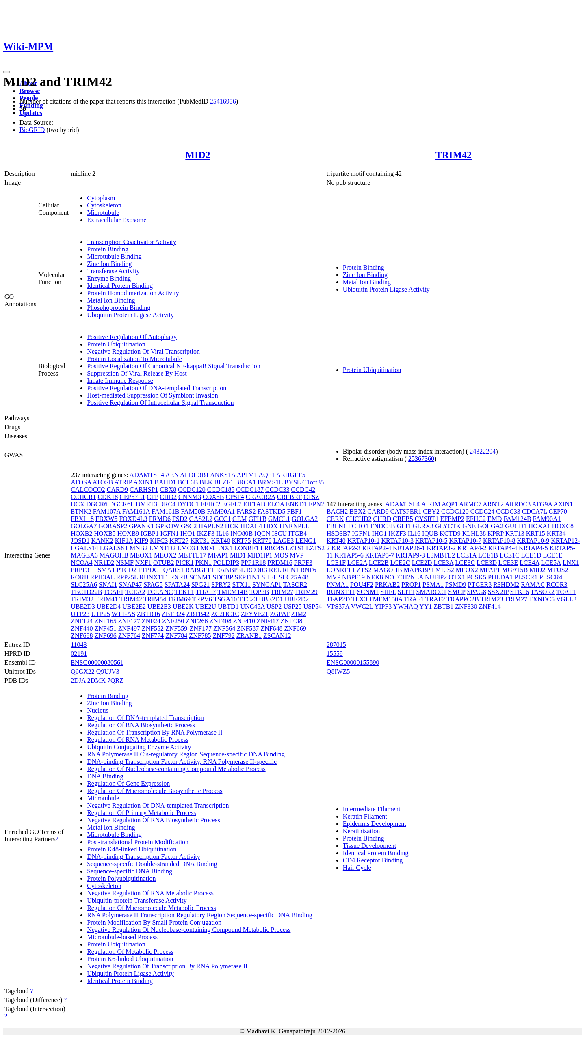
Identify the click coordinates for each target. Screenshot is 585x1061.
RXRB (179, 577)
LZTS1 (295, 548)
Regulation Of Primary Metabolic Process (141, 812)
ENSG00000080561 (97, 662)
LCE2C (400, 562)
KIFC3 (159, 540)
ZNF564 (224, 628)
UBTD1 (228, 606)
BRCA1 (245, 482)
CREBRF (289, 496)
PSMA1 (104, 569)
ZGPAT (280, 613)
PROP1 (411, 584)
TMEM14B (232, 591)
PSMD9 (455, 584)
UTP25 (100, 613)
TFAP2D (338, 599)
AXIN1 (143, 482)
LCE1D (531, 555)
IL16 (222, 533)
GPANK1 (141, 526)
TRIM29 (306, 591)
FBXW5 (106, 518)
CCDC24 (482, 511)
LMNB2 (136, 548)
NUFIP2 (436, 577)
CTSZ (311, 496)
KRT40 (220, 540)
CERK (335, 518)
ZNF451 (105, 628)
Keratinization (361, 831)
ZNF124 (82, 621)
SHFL (269, 577)
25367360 (421, 458)
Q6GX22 (83, 671)
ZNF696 (105, 635)
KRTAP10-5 (431, 540)
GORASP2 (112, 526)
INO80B (241, 533)
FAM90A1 (221, 511)
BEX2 (357, 511)
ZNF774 (153, 635)
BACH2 (337, 511)
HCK (232, 526)
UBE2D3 (83, 606)
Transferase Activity (113, 271)
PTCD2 (126, 569)
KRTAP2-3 (346, 548)
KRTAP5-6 (349, 555)
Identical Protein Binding (120, 285)
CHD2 (168, 496)
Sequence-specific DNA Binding (129, 871)
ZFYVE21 (255, 613)
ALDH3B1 (194, 474)
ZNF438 (291, 621)
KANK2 (102, 540)
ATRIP (123, 482)
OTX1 (456, 577)
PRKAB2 (387, 584)
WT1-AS (123, 613)
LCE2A (357, 562)
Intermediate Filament (372, 809)
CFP (152, 496)
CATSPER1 (405, 511)
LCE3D (487, 562)
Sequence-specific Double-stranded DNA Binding (152, 863)
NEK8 (374, 577)
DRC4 (167, 504)
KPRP (495, 533)
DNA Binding (105, 776)
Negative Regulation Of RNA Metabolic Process (150, 893)
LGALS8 (112, 548)
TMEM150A (386, 599)
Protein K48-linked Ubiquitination (131, 849)
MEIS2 (444, 569)
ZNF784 (176, 635)
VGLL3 (566, 599)
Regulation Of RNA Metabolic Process (137, 739)
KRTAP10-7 (465, 540)
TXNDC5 (542, 599)
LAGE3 (283, 540)
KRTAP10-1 (363, 540)
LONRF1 (246, 548)
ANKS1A (222, 474)
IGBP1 (149, 533)
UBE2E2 (134, 606)
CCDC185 (221, 489)
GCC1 (222, 518)
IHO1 (187, 533)
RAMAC (533, 584)
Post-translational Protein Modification (137, 841)
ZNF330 (466, 606)
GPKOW (167, 526)
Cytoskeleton (104, 205)
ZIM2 (298, 613)
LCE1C (510, 555)
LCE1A (467, 555)
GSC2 (189, 526)
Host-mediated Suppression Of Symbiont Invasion (152, 395)
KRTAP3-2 (441, 548)
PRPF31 (81, 569)
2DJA (78, 680)
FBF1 (294, 511)
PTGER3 (480, 584)
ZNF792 (224, 635)
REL (275, 569)
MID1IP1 (259, 555)
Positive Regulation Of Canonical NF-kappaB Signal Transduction (173, 366)
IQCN (262, 533)
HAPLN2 (210, 526)
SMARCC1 (431, 591)
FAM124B (517, 518)
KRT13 (514, 533)
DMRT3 (146, 504)
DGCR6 (96, 504)
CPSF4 (234, 496)
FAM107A (107, 511)
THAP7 (206, 591)
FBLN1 (337, 526)
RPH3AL (102, 577)
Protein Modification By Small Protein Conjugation (154, 922)
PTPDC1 (150, 569)
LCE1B (488, 555)
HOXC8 (563, 526)
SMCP (456, 591)
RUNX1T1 (153, 577)
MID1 (238, 555)
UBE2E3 (159, 606)
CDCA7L (534, 511)
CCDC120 (192, 489)
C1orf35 (313, 482)
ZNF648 (271, 628)
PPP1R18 (253, 562)
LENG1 (305, 540)
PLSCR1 (525, 577)
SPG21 (200, 584)
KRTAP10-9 (533, 540)
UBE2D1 (271, 599)
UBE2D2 (297, 599)
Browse (30, 90)
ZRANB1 (249, 635)
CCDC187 (250, 489)
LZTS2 (315, 548)
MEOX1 (141, 555)
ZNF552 (153, 628)
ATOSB (103, 482)
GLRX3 (422, 526)
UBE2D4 (109, 606)
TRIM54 (154, 599)
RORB (80, 577)
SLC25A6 (84, 584)
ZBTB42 (198, 613)
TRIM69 (179, 599)
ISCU (279, 533)
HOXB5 (105, 533)
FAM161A (136, 511)
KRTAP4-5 (533, 548)
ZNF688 (82, 635)
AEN (172, 474)
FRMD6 (160, 518)
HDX (271, 526)
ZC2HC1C (225, 613)
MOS (281, 555)
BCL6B (188, 482)
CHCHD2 (359, 518)
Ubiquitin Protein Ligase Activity (130, 314)
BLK (205, 482)
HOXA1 (539, 526)
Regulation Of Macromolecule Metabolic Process (151, 907)
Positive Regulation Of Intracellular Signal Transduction (160, 402)
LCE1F (336, 562)
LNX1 (224, 548)
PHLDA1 (500, 577)
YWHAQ (405, 606)
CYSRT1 (427, 518)
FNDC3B (382, 526)
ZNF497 (129, 628)
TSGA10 (225, 599)
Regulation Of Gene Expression (128, 783)
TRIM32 (82, 599)
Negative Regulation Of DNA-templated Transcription (158, 805)
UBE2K (183, 606)
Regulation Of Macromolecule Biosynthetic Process (154, 790)
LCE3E (508, 562)
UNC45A (252, 606)
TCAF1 (114, 591)
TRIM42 (454, 154)
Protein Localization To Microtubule (134, 358)
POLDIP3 (226, 562)
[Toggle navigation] (6, 72)
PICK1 (184, 562)
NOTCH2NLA (404, 577)
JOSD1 (80, 540)
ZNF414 (490, 606)
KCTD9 (450, 533)
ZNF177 (129, 621)
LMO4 (205, 548)
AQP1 (266, 474)
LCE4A (530, 562)
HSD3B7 (339, 533)
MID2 (197, 154)
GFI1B (257, 518)
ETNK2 (81, 511)
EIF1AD (254, 504)
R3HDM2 (506, 584)
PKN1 (203, 562)
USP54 (312, 606)
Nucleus (97, 710)
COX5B (213, 496)
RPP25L (127, 577)
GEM (239, 518)
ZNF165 (105, 621)
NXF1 (143, 562)
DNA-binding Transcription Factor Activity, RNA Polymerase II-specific (182, 761)
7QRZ (115, 680)
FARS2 (246, 511)
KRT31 (199, 540)
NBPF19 (353, 577)
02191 (79, 653)
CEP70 (557, 511)
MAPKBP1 (419, 569)
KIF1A (124, 540)
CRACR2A (260, 496)
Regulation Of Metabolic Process (130, 951)
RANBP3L (230, 569)
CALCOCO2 (88, 489)
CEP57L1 (132, 496)
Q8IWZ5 (338, 671)
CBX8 (168, 489)
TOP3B (259, 591)
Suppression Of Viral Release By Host (136, 373)
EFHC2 (211, 504)
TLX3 (359, 599)
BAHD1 (165, 482)
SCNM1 (200, 577)
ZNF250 (173, 621)
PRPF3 (303, 562)
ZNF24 (151, 621)
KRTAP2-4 (376, 548)
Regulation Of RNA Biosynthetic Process (141, 725)
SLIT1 (406, 591)
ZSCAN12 (277, 635)
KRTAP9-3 (410, 555)
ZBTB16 (148, 613)
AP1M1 (247, 474)
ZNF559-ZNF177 (188, 628)
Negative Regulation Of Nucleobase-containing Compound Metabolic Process (188, 929)
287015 (336, 644)
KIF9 (141, 540)
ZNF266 (197, 621)
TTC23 (247, 599)
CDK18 (108, 496)
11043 (79, 644)
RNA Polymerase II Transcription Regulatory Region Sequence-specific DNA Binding (199, 915)
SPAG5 (152, 584)
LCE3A (443, 562)
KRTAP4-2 (472, 548)
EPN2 (316, 504)
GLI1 (404, 526)
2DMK (96, 680)
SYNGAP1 (267, 584)
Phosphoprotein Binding (118, 307)
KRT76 (262, 540)
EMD (495, 518)
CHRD (382, 518)
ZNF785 (200, 635)
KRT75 (241, 540)
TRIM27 (282, 591)
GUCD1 (515, 526)
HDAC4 (251, 526)
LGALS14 (84, 548)
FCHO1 (358, 526)
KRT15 (535, 533)
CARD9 (117, 489)
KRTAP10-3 (397, 540)
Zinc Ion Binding (109, 263)
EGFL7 (231, 504)
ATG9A (542, 504)
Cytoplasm (101, 197)
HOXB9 (128, 533)
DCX (77, 504)
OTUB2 (163, 562)
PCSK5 (476, 577)
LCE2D (422, 562)
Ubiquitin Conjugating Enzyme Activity (139, 746)
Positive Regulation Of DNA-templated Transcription (156, 388)
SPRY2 (220, 584)
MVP (296, 555)
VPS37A (338, 606)
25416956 (223, 101)
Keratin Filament (365, 816)
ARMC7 (470, 504)
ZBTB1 (443, 606)
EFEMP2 (452, 518)
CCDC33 (277, 489)
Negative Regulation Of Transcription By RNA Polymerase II (167, 966)
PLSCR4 (550, 577)
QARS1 (173, 569)
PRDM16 (279, 562)
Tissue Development (369, 845)
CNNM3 (189, 496)
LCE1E (553, 555)
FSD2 (179, 518)
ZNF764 (129, 635)
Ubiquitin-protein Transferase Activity (136, 900)
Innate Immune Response (120, 380)
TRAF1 (414, 599)
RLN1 (290, 569)
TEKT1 (184, 591)
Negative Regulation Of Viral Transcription (143, 351)
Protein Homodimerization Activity (133, 293)
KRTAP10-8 (499, 540)
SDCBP (222, 577)
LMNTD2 (163, 548)
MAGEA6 (84, 555)
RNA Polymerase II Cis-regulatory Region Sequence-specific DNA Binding (186, 754)
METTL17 (192, 555)
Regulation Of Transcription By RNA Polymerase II (154, 732)
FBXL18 (82, 518)
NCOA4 (81, 562)
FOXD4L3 (133, 518)
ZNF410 (244, 621)
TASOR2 (295, 584)
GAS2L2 (200, 518)
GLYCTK (448, 526)
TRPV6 (202, 599)
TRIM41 (106, 599)
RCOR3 (256, 569)
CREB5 (403, 518)
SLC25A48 (293, 577)
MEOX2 (165, 555)
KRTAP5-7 (379, 555)
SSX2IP (498, 591)
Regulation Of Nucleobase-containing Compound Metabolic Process (176, 768)
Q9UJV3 (107, 671)
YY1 (425, 606)
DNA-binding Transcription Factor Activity (143, 856)
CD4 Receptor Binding (373, 860)
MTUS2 (557, 569)
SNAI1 (108, 584)
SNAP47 (130, 584)
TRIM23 (491, 599)
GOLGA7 (84, 526)
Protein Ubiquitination (116, 344)
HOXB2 (81, 533)
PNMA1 (338, 584)
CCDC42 (303, 489)
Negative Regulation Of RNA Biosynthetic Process (153, 820)
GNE (469, 526)
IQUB (430, 533)
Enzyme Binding (109, 278)
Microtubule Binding (114, 256)
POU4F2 (361, 584)
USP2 (274, 606)
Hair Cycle (357, 867)
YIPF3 (383, 606)
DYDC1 (188, 504)
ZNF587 (248, 628)
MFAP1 (218, 555)
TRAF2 (435, 599)
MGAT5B (515, 569)
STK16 (519, 591)
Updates (31, 112)
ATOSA (81, 482)
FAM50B (193, 511)
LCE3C (465, 562)
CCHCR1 (83, 496)
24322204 (483, 451)
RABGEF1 (200, 569)
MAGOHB (114, 555)
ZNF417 (268, 621)
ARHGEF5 (291, 474)
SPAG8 (476, 591)
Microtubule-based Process (122, 937)
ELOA (275, 504)
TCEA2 (135, 591)
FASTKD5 (271, 511)
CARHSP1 (144, 489)
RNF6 (308, 569)
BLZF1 (223, 482)
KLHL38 (474, 533)
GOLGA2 (305, 518)
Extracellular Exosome (116, 219)
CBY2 (431, 511)
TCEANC (160, 591)
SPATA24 (177, 584)
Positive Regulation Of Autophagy (132, 336)
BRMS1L (270, 482)
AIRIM (430, 504)
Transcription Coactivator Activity (131, 241)
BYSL (292, 482)
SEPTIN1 (247, 577)
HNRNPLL (294, 526)
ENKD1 (296, 504)
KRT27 (178, 540)
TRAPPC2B (463, 599)
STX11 (241, 584)
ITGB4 (297, 533)
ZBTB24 (173, 613)
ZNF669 (295, 628)
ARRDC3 (518, 504)
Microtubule (103, 212)
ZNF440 (82, 628)
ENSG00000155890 (353, 662)
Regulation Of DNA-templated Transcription (145, 717)
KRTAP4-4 (503, 548)
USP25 (292, 606)
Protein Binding (107, 249)
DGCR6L (121, 504)
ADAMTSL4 (147, 474)
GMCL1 (279, 518)
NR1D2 (104, 562)
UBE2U (205, 606)
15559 (335, 653)
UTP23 (80, 613)
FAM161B (165, 511)
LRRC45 (272, 548)
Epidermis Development (374, 823)
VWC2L (362, 606)
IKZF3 (205, 533)
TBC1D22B (86, 591)
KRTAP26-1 (409, 548)
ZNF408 (221, 621)
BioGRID (32, 129)
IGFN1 (169, 533)
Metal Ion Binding (111, 300)
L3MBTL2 (441, 555)
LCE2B (379, 562)
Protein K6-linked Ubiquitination (130, 958)
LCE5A (551, 562)
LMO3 (186, 548)
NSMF (125, 562)
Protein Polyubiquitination (121, 878)
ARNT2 (493, 504)
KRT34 (556, 533)
